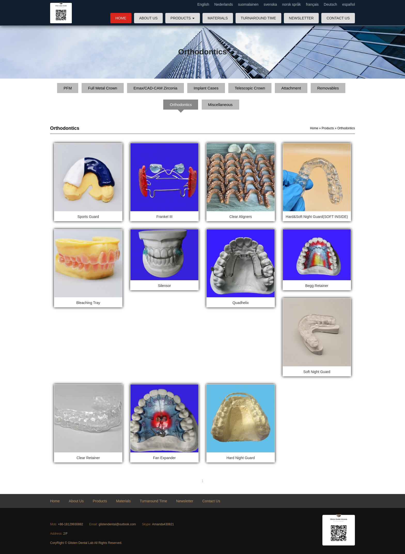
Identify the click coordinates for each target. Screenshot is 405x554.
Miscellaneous (220, 104)
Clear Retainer (88, 458)
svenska (270, 4)
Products (182, 18)
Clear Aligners (240, 217)
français (312, 4)
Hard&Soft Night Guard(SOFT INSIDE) (317, 217)
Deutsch (330, 4)
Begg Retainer (317, 286)
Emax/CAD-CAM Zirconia (155, 88)
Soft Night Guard (316, 372)
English (203, 4)
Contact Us (338, 18)
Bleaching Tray (88, 303)
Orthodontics (181, 104)
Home (120, 18)
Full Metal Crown (102, 88)
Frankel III (164, 217)
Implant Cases (206, 88)
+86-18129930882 (70, 524)
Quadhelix (240, 303)
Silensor (164, 286)
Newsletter (301, 18)
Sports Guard (88, 217)
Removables (328, 88)
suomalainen (248, 4)
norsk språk (291, 4)
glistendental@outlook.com (117, 524)
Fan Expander (164, 458)
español (348, 4)
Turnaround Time (258, 18)
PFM (68, 88)
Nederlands (223, 4)
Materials (218, 18)
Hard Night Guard (241, 458)
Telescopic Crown (250, 88)
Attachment (291, 88)
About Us (148, 18)
